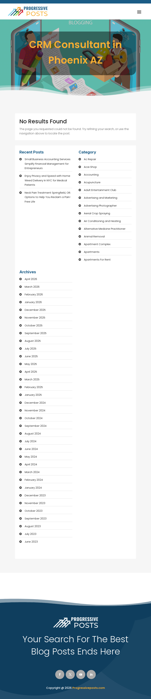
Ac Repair (90, 159)
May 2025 (31, 364)
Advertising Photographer (100, 205)
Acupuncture (92, 182)
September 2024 (35, 426)
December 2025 (35, 310)
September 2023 (35, 518)
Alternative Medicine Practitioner (104, 229)
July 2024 (30, 441)
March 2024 (32, 472)
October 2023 (33, 511)
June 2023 (31, 541)
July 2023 (30, 534)
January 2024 (33, 487)
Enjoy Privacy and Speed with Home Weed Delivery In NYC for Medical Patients (47, 180)
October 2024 (33, 418)
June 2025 (31, 356)
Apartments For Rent (97, 259)
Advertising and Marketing (100, 198)
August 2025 (33, 341)
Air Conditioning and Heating (102, 221)
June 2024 (31, 449)
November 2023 (35, 503)
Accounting (91, 174)
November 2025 (35, 317)
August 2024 (33, 433)
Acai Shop (90, 167)
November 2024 (35, 410)
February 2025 (34, 387)
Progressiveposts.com (88, 688)
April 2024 (31, 464)
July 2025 (30, 348)
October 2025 (33, 325)
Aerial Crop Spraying (97, 213)
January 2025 (33, 395)
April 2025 (31, 372)
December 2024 (35, 403)
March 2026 (32, 287)
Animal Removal (94, 236)
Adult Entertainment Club (100, 190)
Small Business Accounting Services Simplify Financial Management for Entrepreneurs (47, 163)
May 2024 (31, 456)
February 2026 (34, 294)
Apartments (91, 252)
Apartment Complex (97, 244)
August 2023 (33, 526)
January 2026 (33, 302)
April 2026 (31, 279)
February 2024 (34, 480)
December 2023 (35, 495)
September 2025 (35, 333)
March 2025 (32, 379)
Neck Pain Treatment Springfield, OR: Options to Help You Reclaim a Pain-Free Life (48, 197)
